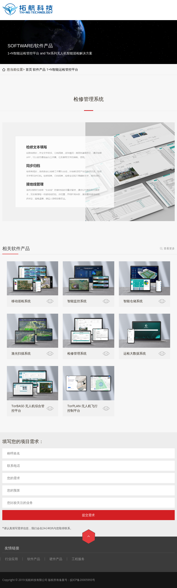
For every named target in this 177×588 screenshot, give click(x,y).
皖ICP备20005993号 (82, 580)
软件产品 (39, 69)
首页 (29, 69)
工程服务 (78, 559)
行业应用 (11, 559)
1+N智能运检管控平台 (62, 69)
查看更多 (169, 248)
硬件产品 (55, 559)
